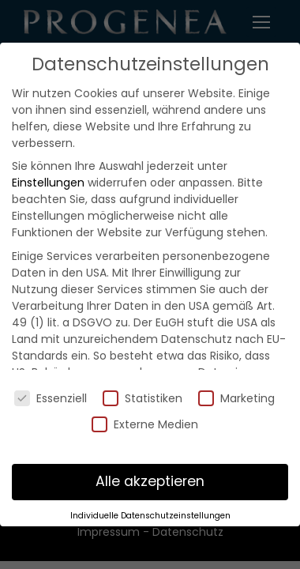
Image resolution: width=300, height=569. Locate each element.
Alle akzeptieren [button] (150, 481)
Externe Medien (145, 424)
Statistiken (142, 398)
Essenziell (50, 398)
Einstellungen (48, 182)
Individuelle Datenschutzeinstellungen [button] (150, 516)
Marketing (236, 398)
